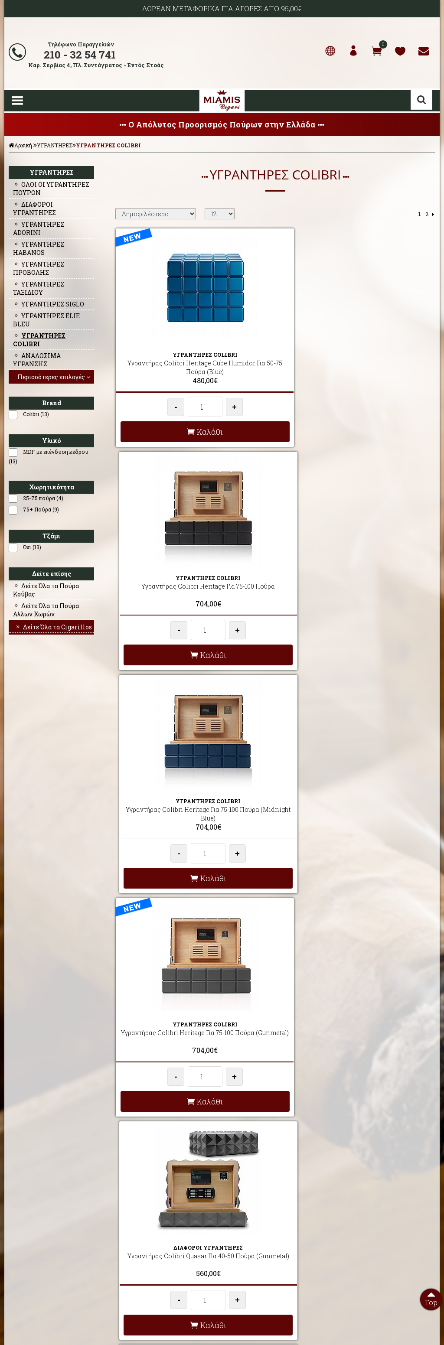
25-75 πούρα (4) (43, 498)
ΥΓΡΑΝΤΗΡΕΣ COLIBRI (108, 145)
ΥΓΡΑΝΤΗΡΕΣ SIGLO (48, 304)
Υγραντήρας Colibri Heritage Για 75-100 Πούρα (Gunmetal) (167, 570)
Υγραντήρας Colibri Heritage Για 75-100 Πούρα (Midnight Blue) (383, 352)
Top (431, 1298)
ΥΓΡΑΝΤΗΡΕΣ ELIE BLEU (46, 320)
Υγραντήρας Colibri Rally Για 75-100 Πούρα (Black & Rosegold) (383, 792)
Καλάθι (167, 426)
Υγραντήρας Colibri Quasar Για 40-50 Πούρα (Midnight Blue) (167, 787)
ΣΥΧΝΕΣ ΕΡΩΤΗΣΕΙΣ (139, 1233)
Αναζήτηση (421, 100)
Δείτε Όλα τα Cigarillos (53, 627)
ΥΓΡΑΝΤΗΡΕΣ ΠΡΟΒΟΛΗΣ (38, 268)
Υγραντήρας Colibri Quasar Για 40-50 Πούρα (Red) (383, 570)
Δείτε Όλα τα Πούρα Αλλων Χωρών (46, 610)
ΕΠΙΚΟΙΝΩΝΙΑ (23, 1254)
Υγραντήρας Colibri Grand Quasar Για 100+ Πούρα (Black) (275, 1005)
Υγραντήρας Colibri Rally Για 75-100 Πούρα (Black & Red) (167, 1005)
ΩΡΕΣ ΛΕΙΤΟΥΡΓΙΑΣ (139, 1264)
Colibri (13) (36, 413)
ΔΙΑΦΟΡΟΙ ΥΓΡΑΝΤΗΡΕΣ (34, 208)
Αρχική (20, 145)
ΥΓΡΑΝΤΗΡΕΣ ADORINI (38, 228)
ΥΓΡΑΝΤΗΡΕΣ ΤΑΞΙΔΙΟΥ (38, 288)
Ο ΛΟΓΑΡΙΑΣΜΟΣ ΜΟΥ (33, 1244)
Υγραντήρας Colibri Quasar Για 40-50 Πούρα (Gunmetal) (275, 570)
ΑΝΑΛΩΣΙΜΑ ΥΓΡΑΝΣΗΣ (37, 360)
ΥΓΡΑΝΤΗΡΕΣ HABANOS (38, 248)
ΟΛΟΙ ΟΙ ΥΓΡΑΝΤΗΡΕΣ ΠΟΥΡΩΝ (51, 188)
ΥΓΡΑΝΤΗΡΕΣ (54, 145)
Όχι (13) (32, 547)
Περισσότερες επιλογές (54, 377)
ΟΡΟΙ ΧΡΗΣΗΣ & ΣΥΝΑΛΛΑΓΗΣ (151, 1244)
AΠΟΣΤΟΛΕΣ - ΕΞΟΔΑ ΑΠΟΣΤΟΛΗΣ (157, 1223)
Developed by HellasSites (269, 1337)
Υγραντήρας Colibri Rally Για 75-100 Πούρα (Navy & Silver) (275, 787)
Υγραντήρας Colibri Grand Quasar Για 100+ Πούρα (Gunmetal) (382, 1010)
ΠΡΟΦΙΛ (16, 1233)
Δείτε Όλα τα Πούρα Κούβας (46, 590)
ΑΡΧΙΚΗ (16, 1223)
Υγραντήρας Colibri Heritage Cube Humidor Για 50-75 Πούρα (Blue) (167, 357)
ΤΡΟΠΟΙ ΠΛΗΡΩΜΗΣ (139, 1254)
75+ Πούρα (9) (41, 509)
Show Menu (17, 100)
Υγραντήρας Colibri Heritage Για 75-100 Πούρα (275, 352)
